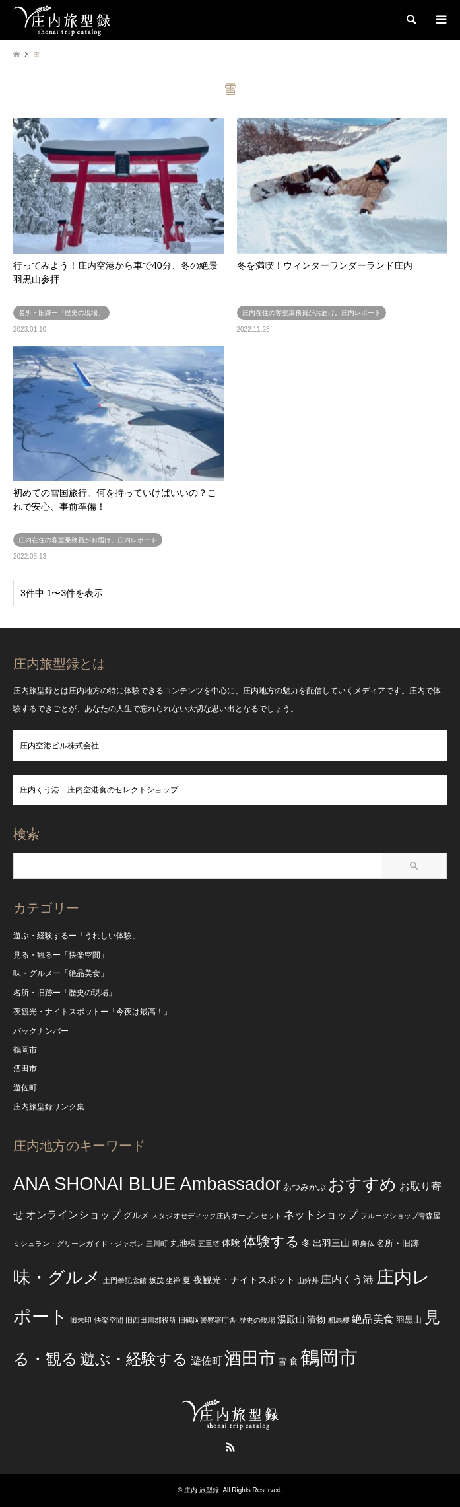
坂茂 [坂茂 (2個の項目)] (156, 1280)
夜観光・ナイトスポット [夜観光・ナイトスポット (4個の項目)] (244, 1280)
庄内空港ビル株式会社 (59, 745)
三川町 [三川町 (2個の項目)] (157, 1243)
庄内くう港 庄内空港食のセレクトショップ (99, 789)
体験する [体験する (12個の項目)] (271, 1241)
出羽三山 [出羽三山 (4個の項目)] (331, 1243)
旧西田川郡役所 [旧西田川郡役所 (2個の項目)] (150, 1320)
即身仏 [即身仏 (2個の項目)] (363, 1243)
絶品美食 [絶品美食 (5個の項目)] (373, 1319)
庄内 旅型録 (201, 1490)
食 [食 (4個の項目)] (293, 1361)
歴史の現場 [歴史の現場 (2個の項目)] (257, 1320)
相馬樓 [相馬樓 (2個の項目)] (339, 1320)
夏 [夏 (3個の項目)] (186, 1280)
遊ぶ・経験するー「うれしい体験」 (76, 935)
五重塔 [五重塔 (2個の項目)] (209, 1243)
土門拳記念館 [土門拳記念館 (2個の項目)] (125, 1280)
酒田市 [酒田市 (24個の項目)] (250, 1358)
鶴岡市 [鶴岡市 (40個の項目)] (329, 1357)
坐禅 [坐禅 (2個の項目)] (173, 1280)
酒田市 (25, 1068)
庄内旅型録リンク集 (48, 1106)
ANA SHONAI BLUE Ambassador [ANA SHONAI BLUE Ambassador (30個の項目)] (147, 1184)
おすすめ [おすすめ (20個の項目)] (362, 1184)
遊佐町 (25, 1087)
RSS (230, 1447)
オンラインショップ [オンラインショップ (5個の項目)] (73, 1214)
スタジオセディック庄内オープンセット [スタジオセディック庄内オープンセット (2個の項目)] (216, 1216)
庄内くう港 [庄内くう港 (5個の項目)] (347, 1279)
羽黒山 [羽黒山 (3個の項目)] (409, 1320)
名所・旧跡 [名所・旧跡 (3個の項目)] (397, 1243)
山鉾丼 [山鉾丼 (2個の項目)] (308, 1280)
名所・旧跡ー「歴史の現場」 (64, 992)
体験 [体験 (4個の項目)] (231, 1243)
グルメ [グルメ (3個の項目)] (136, 1215)
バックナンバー (41, 1030)
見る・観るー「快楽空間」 (60, 955)
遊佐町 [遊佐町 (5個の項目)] (206, 1360)
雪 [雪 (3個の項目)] (282, 1361)
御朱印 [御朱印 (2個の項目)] (81, 1320)
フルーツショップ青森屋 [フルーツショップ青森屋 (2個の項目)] (400, 1216)
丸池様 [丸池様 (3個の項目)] (183, 1243)
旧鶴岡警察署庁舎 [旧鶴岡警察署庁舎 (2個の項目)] (207, 1320)
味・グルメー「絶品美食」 (60, 973)
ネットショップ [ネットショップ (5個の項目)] (321, 1214)
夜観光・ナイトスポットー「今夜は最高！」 (92, 1011)
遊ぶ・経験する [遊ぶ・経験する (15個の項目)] (134, 1359)
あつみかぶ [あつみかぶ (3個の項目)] (304, 1187)
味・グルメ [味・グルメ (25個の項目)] (57, 1277)
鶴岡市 (25, 1050)
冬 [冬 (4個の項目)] (306, 1243)
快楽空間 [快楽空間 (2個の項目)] (108, 1320)
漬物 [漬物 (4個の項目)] (316, 1319)
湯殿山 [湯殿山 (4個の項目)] (291, 1319)
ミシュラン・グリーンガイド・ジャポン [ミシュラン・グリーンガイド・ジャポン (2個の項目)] (78, 1243)
